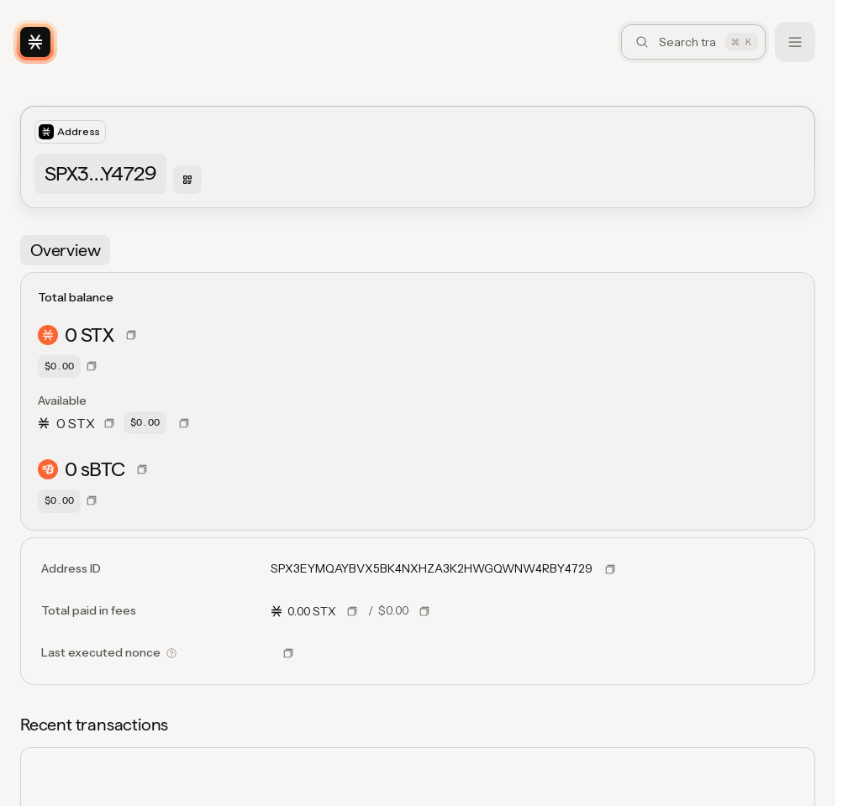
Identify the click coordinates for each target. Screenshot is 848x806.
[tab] (65, 250)
